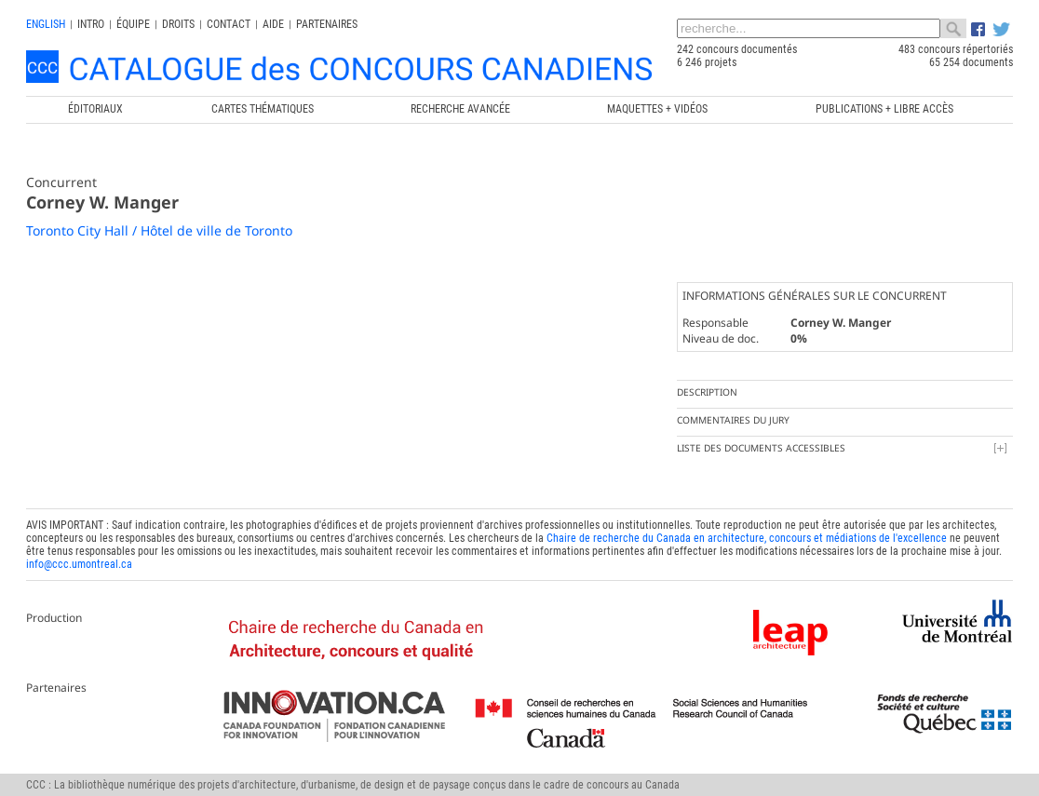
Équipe (133, 24)
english (45, 24)
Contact (228, 24)
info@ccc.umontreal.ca (79, 564)
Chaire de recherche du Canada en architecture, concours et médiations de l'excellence (746, 538)
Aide (273, 24)
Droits (178, 24)
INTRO (90, 24)
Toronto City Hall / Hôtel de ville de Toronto (159, 230)
